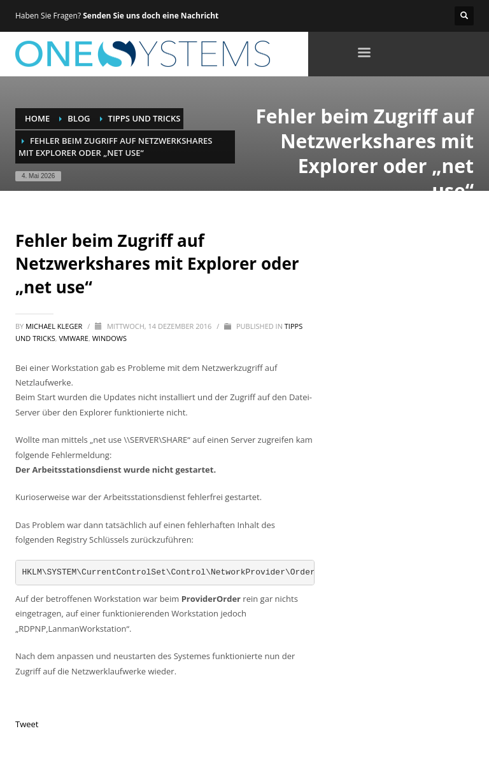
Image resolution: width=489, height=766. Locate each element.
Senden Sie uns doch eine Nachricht (150, 15)
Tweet (26, 724)
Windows (109, 338)
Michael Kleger (54, 326)
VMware (73, 338)
